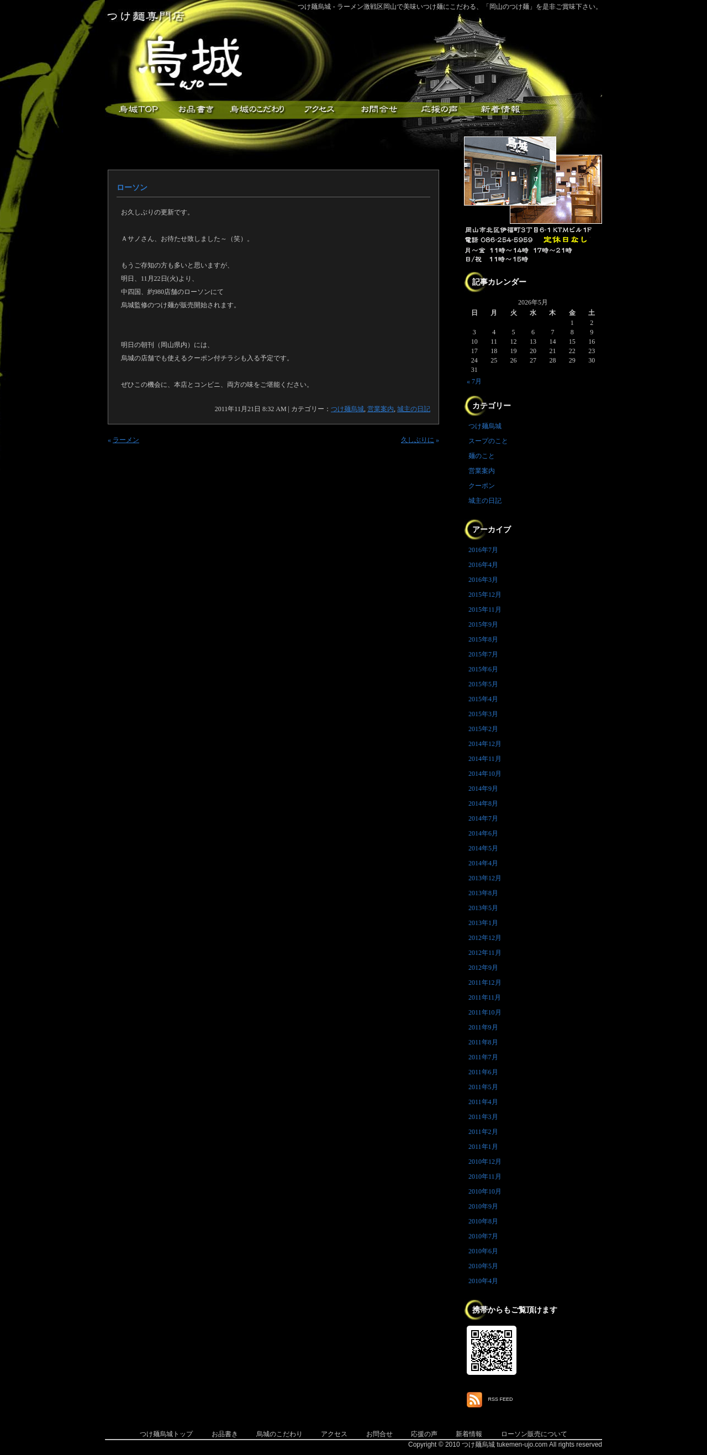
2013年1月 (483, 923)
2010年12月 (485, 1161)
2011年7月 (483, 1057)
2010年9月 (483, 1206)
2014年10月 (485, 774)
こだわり (256, 109)
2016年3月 (483, 580)
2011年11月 (484, 997)
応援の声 (424, 1434)
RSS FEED (500, 1399)
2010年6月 (483, 1251)
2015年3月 (483, 714)
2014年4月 (483, 863)
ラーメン (126, 440)
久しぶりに (417, 440)
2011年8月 (483, 1042)
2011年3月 (483, 1117)
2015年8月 (483, 639)
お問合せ (379, 1434)
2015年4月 (483, 699)
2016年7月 (483, 550)
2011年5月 (483, 1087)
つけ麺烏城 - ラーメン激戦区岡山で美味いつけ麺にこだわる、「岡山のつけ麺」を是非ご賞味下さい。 (450, 6)
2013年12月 (485, 878)
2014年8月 (483, 803)
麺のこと (481, 456)
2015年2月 (483, 729)
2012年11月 (485, 953)
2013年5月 (483, 908)
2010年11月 (485, 1176)
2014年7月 (483, 818)
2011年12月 (485, 982)
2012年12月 (485, 938)
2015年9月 (483, 624)
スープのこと (488, 441)
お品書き (196, 109)
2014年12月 (485, 744)
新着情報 (499, 109)
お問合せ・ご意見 (378, 109)
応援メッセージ (439, 109)
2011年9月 (483, 1027)
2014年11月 (485, 759)
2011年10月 (485, 1012)
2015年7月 (483, 654)
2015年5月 (483, 684)
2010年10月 (485, 1191)
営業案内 (380, 409)
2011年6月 (483, 1072)
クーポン (481, 486)
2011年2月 (483, 1132)
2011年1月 (483, 1147)
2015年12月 (485, 594)
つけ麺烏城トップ (166, 1434)
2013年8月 (483, 893)
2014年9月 (483, 788)
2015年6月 (483, 669)
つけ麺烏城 (135, 109)
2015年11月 (485, 609)
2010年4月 (483, 1281)
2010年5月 (483, 1266)
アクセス (317, 109)
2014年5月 (483, 848)
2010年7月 (483, 1236)
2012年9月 (483, 967)
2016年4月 (483, 565)
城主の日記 (413, 409)
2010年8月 (483, 1221)
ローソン (132, 187)
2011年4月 (483, 1102)
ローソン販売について (534, 1434)
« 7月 (474, 381)
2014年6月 (483, 833)
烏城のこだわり (279, 1434)
